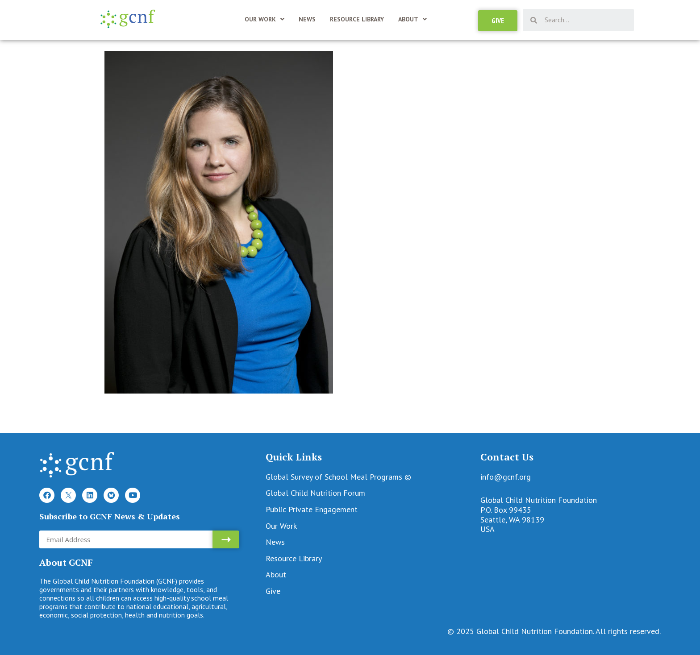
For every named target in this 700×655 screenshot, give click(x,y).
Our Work (264, 19)
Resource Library (357, 19)
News (307, 19)
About (412, 19)
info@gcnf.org (505, 477)
